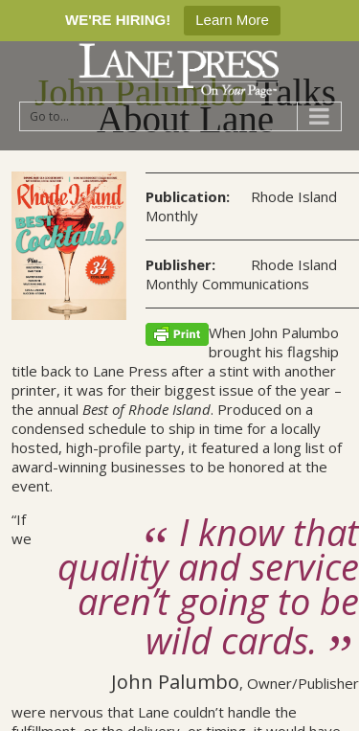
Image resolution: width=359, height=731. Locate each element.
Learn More (232, 19)
